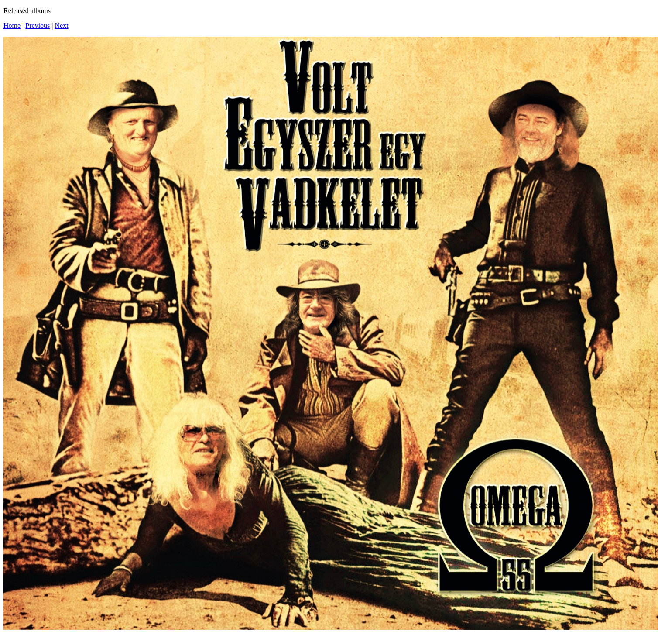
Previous (37, 25)
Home (12, 25)
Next (62, 25)
